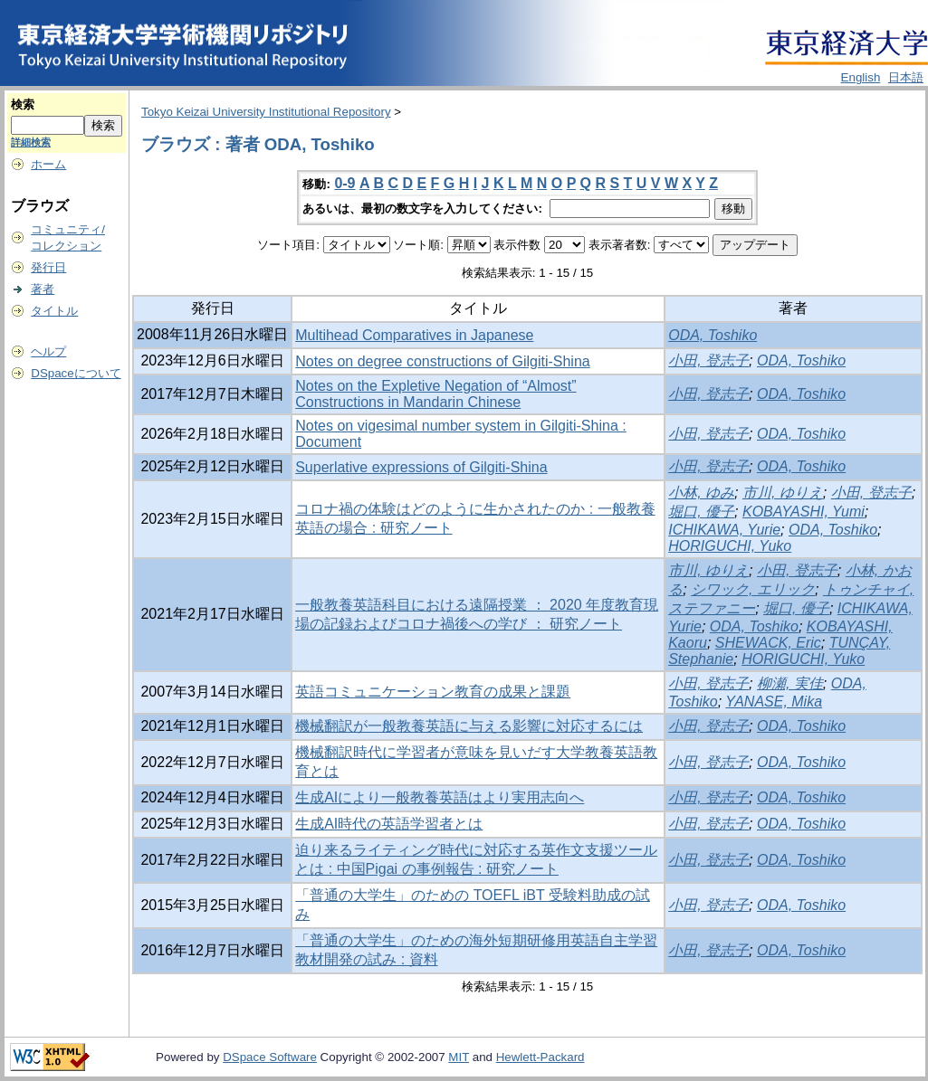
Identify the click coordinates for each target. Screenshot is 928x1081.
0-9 (344, 183)
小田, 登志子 (708, 360)
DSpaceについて (75, 373)
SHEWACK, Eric (768, 642)
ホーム (48, 164)
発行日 (48, 267)
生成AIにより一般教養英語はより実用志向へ (439, 797)
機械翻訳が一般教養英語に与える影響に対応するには (469, 726)
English (861, 77)
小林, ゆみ (701, 492)
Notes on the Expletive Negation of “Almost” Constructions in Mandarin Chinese (435, 394)
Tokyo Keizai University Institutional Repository (266, 112)
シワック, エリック (753, 589)
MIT (458, 1057)
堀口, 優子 (701, 511)
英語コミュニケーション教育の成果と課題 (432, 691)
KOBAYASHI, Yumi (803, 511)
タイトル (54, 311)
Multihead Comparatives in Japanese (414, 335)
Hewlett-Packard (540, 1057)
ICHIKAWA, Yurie (724, 529)
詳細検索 (31, 142)
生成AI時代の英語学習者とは (389, 823)
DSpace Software (270, 1057)
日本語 (905, 77)
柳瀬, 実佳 (790, 683)
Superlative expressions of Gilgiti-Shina (421, 467)
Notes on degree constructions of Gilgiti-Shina (442, 361)
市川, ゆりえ (782, 492)
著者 (42, 289)
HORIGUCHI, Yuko (729, 546)
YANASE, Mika (773, 701)
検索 (22, 104)
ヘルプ (48, 351)
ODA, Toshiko (712, 335)
